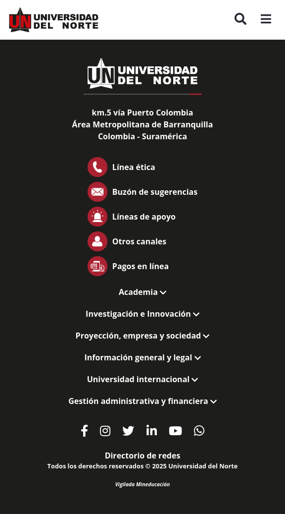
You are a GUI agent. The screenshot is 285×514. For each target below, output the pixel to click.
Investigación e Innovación (142, 313)
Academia (142, 291)
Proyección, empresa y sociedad (143, 335)
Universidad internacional (142, 379)
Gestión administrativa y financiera (142, 401)
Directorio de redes (143, 455)
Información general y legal (142, 357)
